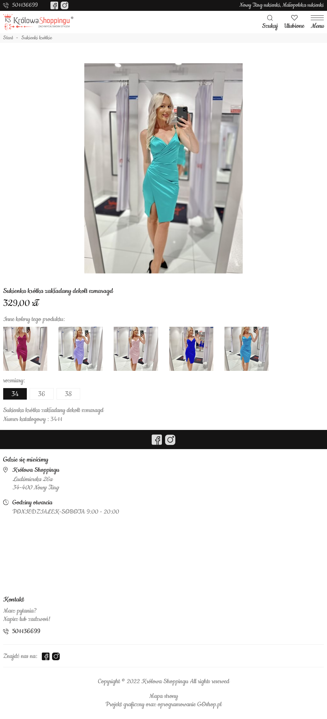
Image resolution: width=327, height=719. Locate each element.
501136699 (25, 5)
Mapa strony (163, 696)
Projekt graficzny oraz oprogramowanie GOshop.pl (163, 704)
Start (8, 38)
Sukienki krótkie (36, 38)
